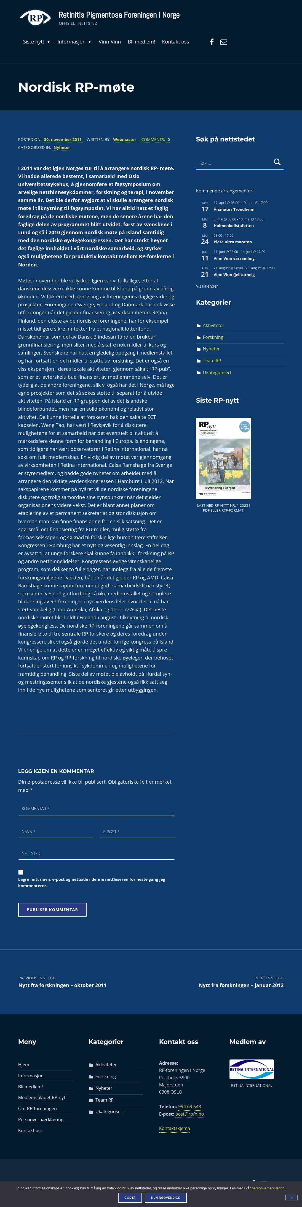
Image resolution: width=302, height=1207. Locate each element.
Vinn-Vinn (110, 41)
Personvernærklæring (40, 1119)
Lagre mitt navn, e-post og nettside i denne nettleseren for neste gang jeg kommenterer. (91, 882)
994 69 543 (189, 1107)
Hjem (23, 1065)
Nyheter (62, 147)
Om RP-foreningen (37, 1108)
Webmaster (125, 139)
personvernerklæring (268, 1188)
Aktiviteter (214, 325)
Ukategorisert (217, 372)
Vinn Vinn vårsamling (234, 258)
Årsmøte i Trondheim (234, 209)
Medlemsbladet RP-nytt (42, 1097)
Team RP (212, 361)
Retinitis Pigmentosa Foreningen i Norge (119, 15)
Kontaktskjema (174, 1128)
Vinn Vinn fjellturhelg (234, 274)
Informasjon (74, 41)
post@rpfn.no (189, 1114)
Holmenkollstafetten (234, 225)
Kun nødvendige (165, 1197)
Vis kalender (207, 286)
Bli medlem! (141, 41)
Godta (130, 1197)
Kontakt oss (175, 41)
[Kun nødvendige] (291, 1197)
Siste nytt (37, 41)
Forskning (213, 337)
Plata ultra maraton (233, 241)
